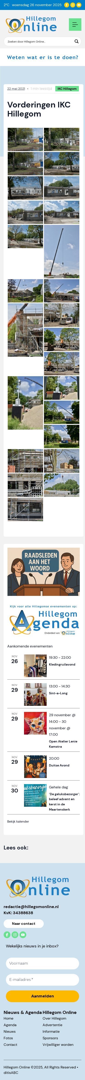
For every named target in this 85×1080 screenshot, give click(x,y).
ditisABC (11, 1072)
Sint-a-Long (58, 693)
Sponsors (50, 1038)
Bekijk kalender (18, 821)
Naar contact (23, 923)
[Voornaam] (42, 963)
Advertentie (52, 1025)
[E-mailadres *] (42, 980)
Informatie (51, 1031)
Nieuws (10, 1031)
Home (8, 1018)
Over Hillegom (54, 1018)
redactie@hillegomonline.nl (31, 906)
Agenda (10, 1025)
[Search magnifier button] (76, 41)
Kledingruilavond (62, 664)
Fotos (8, 1038)
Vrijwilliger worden (58, 1044)
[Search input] (39, 41)
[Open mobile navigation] (75, 24)
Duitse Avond (59, 765)
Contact (10, 1044)
